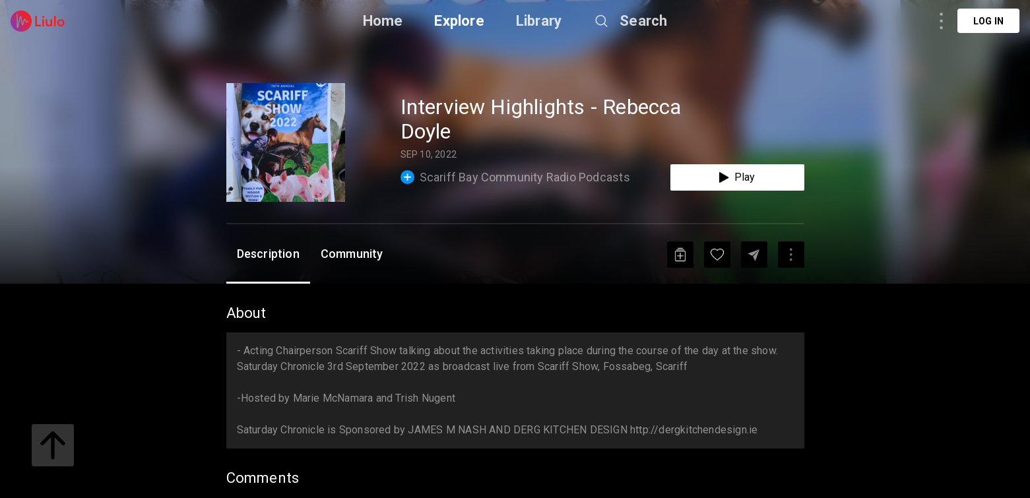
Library (539, 21)
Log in (988, 21)
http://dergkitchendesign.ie (693, 429)
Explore (459, 21)
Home (383, 21)
